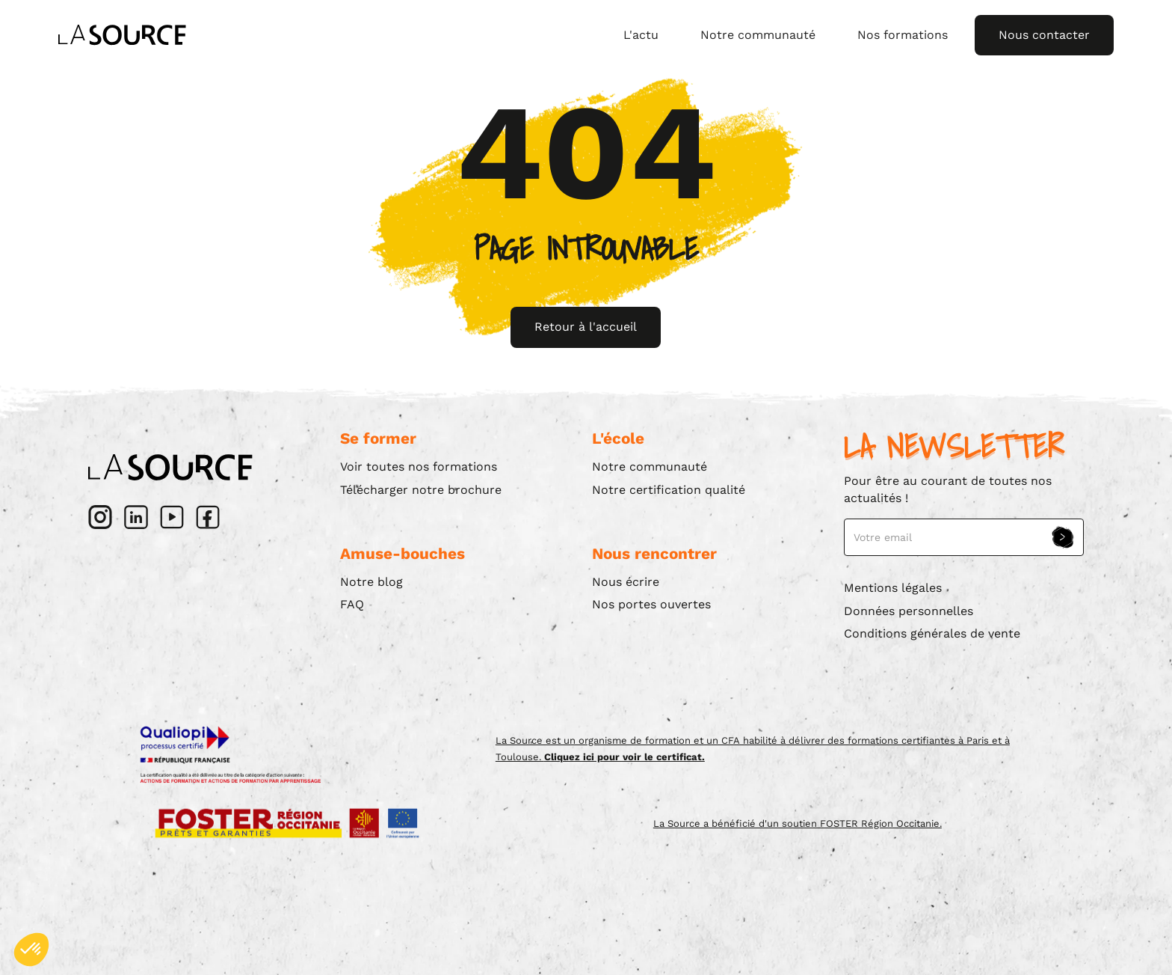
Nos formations (902, 35)
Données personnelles (908, 611)
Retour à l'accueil (585, 327)
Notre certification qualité (668, 490)
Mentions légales (893, 588)
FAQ (352, 604)
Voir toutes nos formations (418, 466)
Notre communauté (757, 35)
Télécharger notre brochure (421, 490)
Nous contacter (1044, 35)
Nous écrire (625, 582)
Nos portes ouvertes (651, 604)
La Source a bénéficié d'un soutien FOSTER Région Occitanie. (797, 823)
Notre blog (371, 582)
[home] (122, 35)
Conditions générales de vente (932, 633)
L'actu (641, 35)
